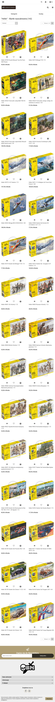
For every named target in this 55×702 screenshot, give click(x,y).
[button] (51, 2)
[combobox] (9, 23)
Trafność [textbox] (4, 23)
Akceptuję (49, 698)
